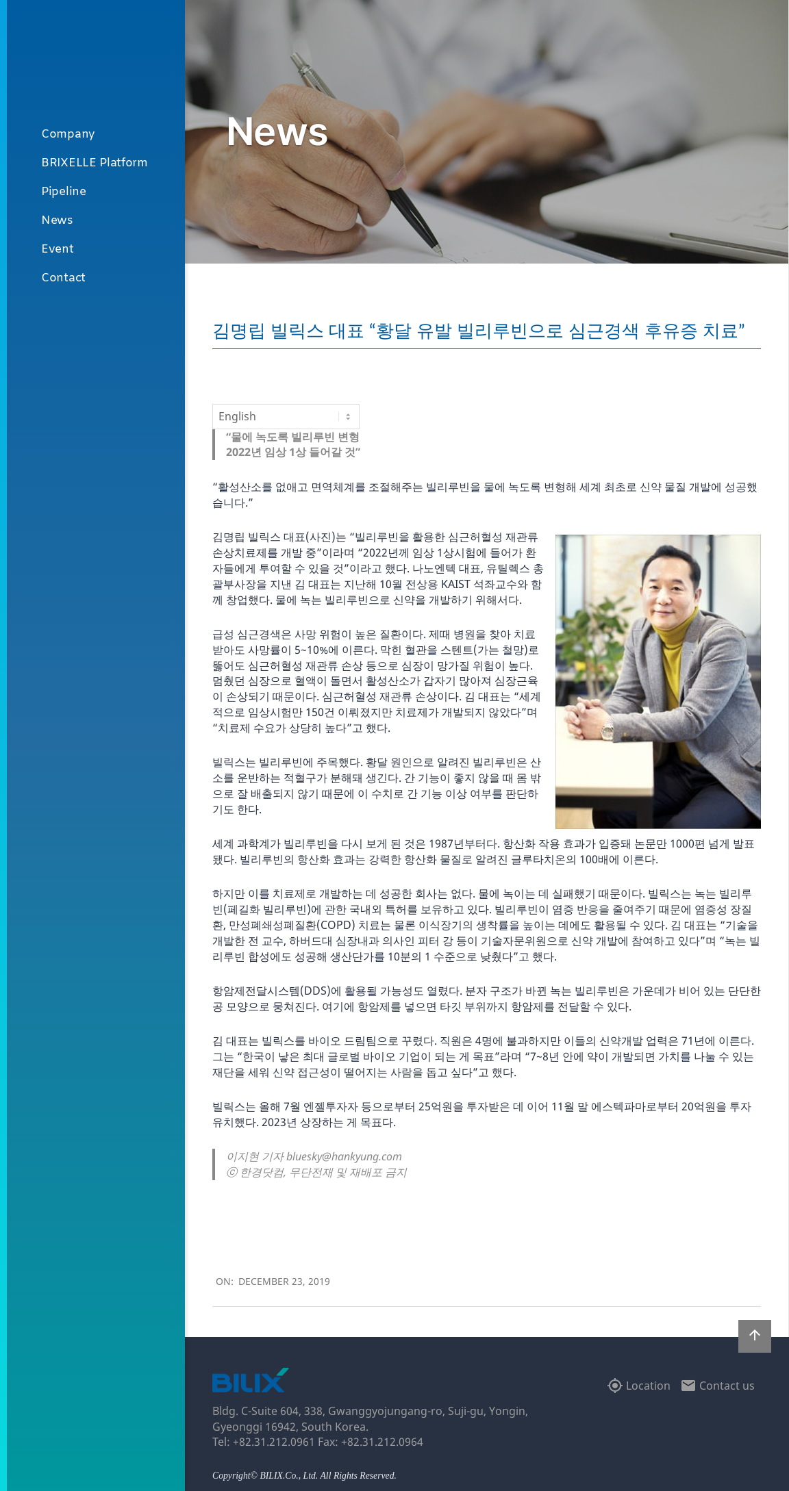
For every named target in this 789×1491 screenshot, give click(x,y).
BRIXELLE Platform (94, 163)
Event (57, 249)
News (57, 221)
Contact (63, 278)
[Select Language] (286, 416)
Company (68, 134)
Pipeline (63, 192)
